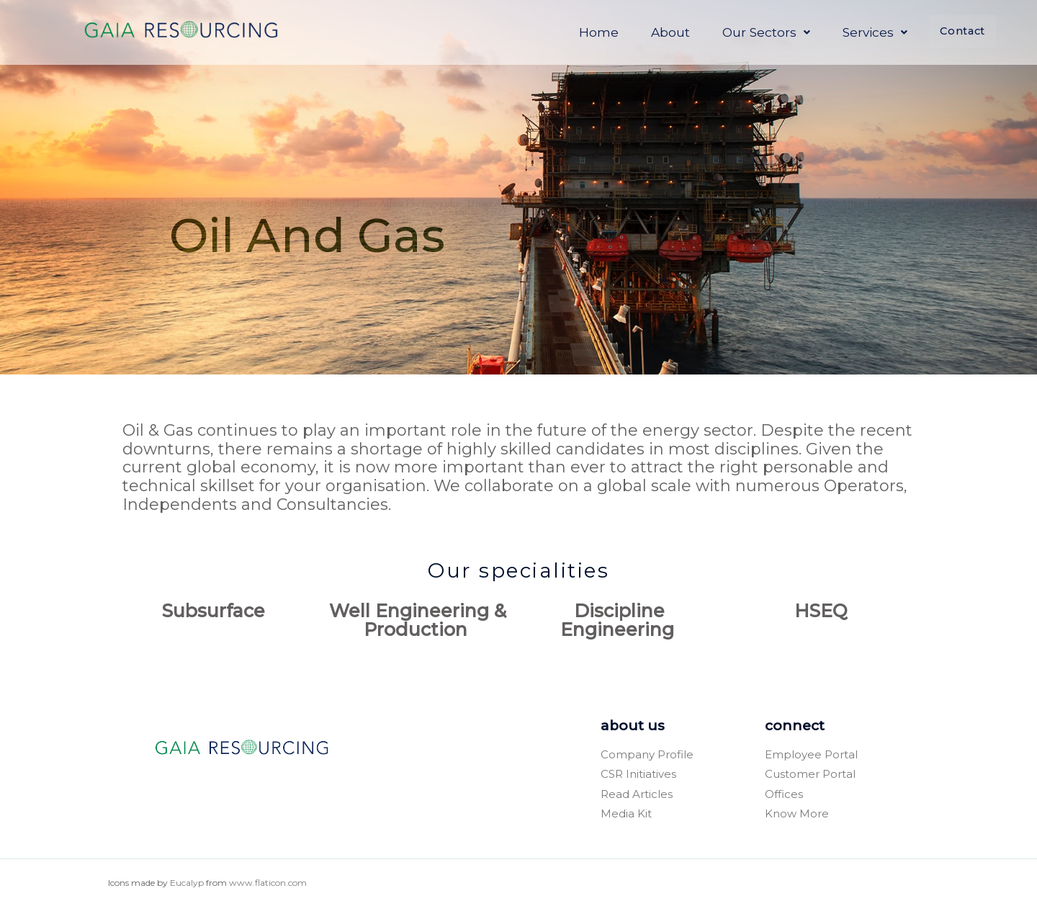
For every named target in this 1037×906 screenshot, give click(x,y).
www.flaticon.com (268, 882)
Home (569, 31)
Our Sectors (737, 31)
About (640, 31)
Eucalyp (187, 882)
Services (845, 31)
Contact (948, 32)
